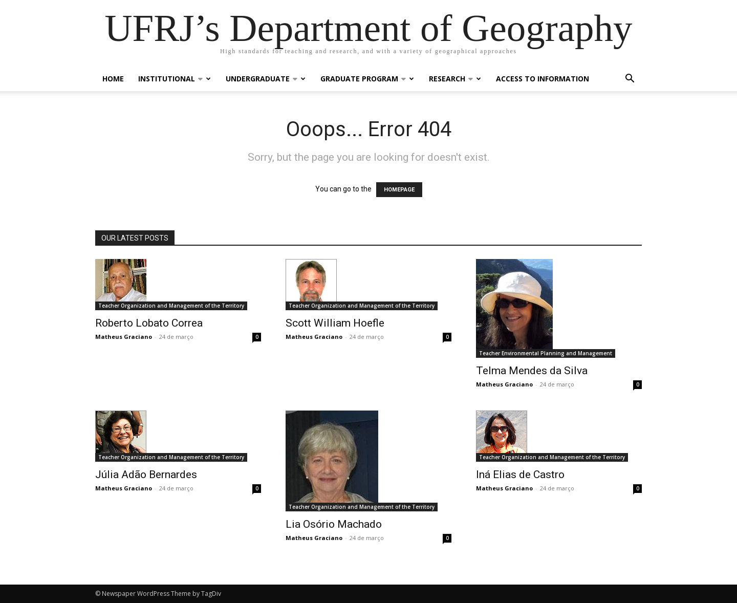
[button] (629, 79)
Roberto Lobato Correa (149, 323)
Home (113, 78)
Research (455, 78)
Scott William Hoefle (335, 323)
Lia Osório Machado (334, 524)
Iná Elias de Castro (520, 474)
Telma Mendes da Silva (532, 370)
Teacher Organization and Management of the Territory (171, 305)
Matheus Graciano (123, 336)
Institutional (174, 78)
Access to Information (542, 78)
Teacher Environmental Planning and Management (545, 353)
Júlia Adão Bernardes (146, 474)
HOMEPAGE (399, 189)
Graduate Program (367, 78)
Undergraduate (266, 78)
